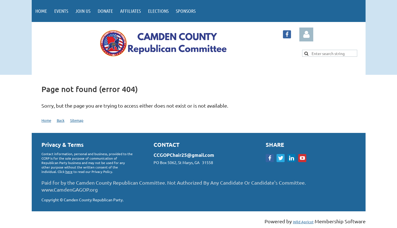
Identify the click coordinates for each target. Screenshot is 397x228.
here (69, 171)
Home (46, 120)
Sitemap (76, 120)
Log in (306, 34)
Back (61, 120)
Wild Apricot (303, 221)
